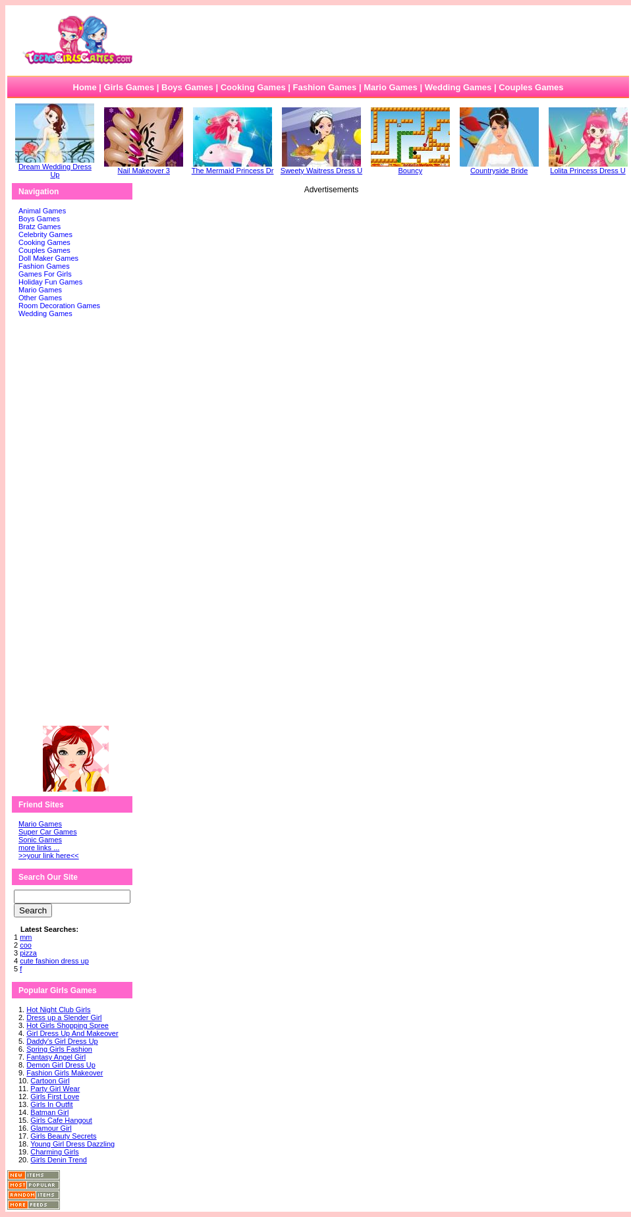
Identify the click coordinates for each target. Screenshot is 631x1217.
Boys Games (187, 87)
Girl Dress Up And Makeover (72, 1033)
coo (26, 945)
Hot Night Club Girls (58, 1010)
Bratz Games (39, 226)
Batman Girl (49, 1112)
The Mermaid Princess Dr (233, 167)
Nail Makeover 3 (143, 167)
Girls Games (129, 87)
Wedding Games (458, 87)
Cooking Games (253, 87)
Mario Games (391, 87)
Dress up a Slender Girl (63, 1017)
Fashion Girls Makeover (64, 1073)
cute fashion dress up (54, 961)
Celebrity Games (45, 234)
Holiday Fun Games (50, 282)
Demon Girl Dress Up (61, 1065)
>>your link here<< (48, 855)
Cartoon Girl (49, 1081)
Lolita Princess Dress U (588, 167)
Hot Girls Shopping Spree (67, 1025)
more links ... (38, 848)
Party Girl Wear (55, 1089)
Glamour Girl (50, 1128)
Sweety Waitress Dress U (321, 167)
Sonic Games (40, 840)
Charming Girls (54, 1152)
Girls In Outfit (51, 1104)
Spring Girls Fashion (59, 1049)
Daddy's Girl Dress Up (61, 1041)
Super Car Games (47, 832)
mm (26, 937)
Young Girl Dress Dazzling (72, 1144)
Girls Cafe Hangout (61, 1120)
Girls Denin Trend (58, 1160)
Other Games (40, 298)
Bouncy (410, 167)
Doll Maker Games (48, 258)
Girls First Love (54, 1096)
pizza (28, 953)
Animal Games (42, 211)
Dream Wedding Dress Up (54, 167)
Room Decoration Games (59, 306)
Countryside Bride (499, 167)
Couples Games (531, 87)
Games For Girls (45, 274)
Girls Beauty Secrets (63, 1136)
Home (85, 87)
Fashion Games (324, 87)
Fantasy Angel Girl (56, 1057)
